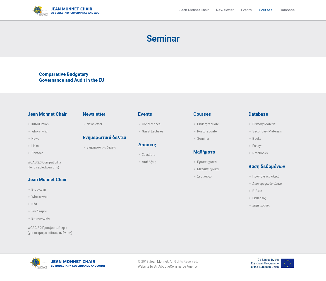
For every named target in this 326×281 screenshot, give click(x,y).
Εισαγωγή (38, 189)
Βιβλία (257, 191)
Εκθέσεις (259, 198)
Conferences (151, 124)
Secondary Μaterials (267, 131)
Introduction (40, 124)
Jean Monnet (158, 261)
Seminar (203, 138)
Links (35, 146)
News (35, 138)
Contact (37, 153)
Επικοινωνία (40, 218)
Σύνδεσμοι (39, 211)
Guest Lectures (152, 131)
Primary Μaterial (264, 124)
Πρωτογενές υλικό (266, 176)
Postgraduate (207, 131)
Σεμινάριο (204, 176)
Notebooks (260, 153)
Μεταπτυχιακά (208, 169)
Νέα (34, 204)
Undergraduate (208, 124)
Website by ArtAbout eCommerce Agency (168, 266)
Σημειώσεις (261, 205)
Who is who (39, 131)
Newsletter (94, 124)
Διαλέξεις (149, 162)
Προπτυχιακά (207, 162)
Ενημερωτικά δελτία (101, 147)
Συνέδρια (148, 154)
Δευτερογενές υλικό (267, 183)
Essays (257, 146)
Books (256, 138)
